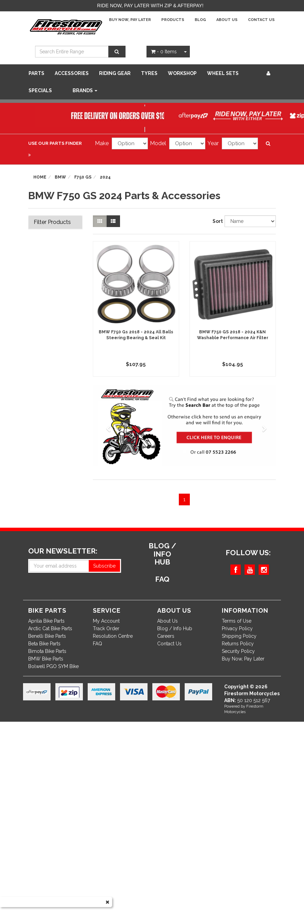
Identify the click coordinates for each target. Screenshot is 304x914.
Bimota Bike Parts (47, 651)
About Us (227, 20)
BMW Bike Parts (45, 659)
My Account (106, 621)
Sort (216, 221)
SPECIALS (40, 90)
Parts (36, 73)
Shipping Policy (239, 636)
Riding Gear (115, 73)
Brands (85, 90)
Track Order (106, 628)
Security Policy (238, 651)
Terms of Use (236, 621)
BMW (60, 177)
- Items (164, 51)
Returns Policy (238, 643)
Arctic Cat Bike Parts (50, 628)
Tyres (149, 73)
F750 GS (82, 177)
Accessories (72, 73)
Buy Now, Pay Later (130, 20)
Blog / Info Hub (174, 628)
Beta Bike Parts (44, 643)
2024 (105, 177)
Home (39, 177)
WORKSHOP (182, 73)
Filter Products (52, 222)
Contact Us (261, 20)
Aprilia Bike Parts (46, 621)
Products (172, 20)
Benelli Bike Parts (47, 636)
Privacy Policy (237, 628)
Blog (200, 20)
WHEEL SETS (223, 73)
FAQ (97, 643)
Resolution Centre (113, 636)
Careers (165, 636)
